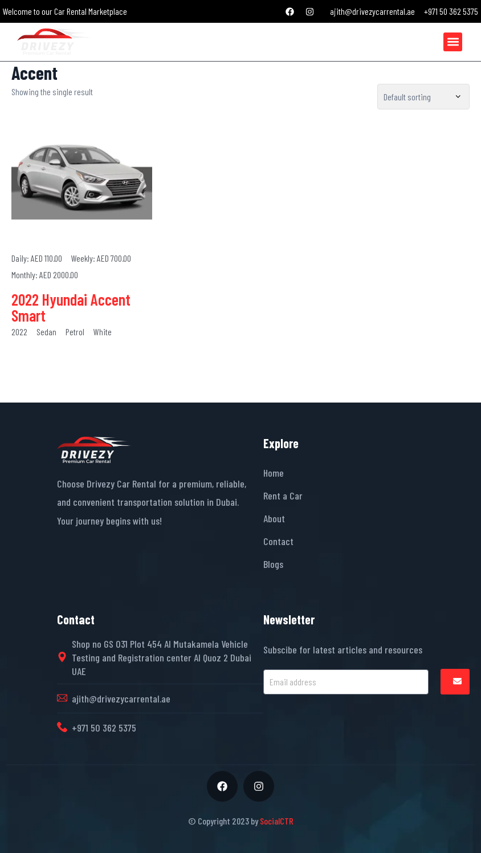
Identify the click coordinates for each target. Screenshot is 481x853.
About (274, 518)
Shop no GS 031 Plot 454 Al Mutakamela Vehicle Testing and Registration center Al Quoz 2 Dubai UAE (161, 657)
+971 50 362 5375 (104, 727)
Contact (278, 541)
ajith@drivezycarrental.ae (121, 698)
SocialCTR (277, 820)
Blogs (273, 564)
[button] (452, 42)
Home (273, 472)
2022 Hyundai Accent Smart (71, 307)
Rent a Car (283, 495)
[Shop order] (423, 96)
